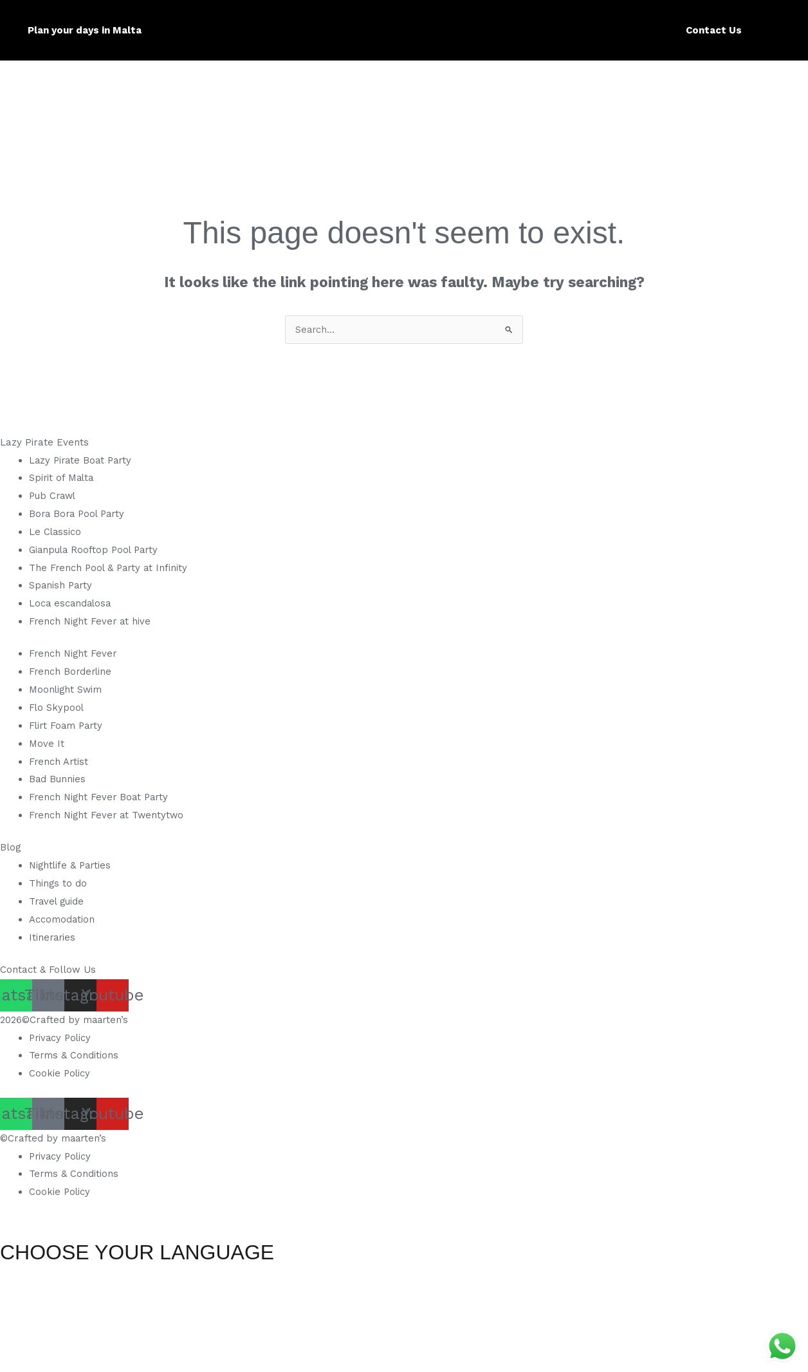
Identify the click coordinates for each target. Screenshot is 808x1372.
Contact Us (714, 30)
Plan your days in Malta (85, 30)
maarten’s (106, 1020)
